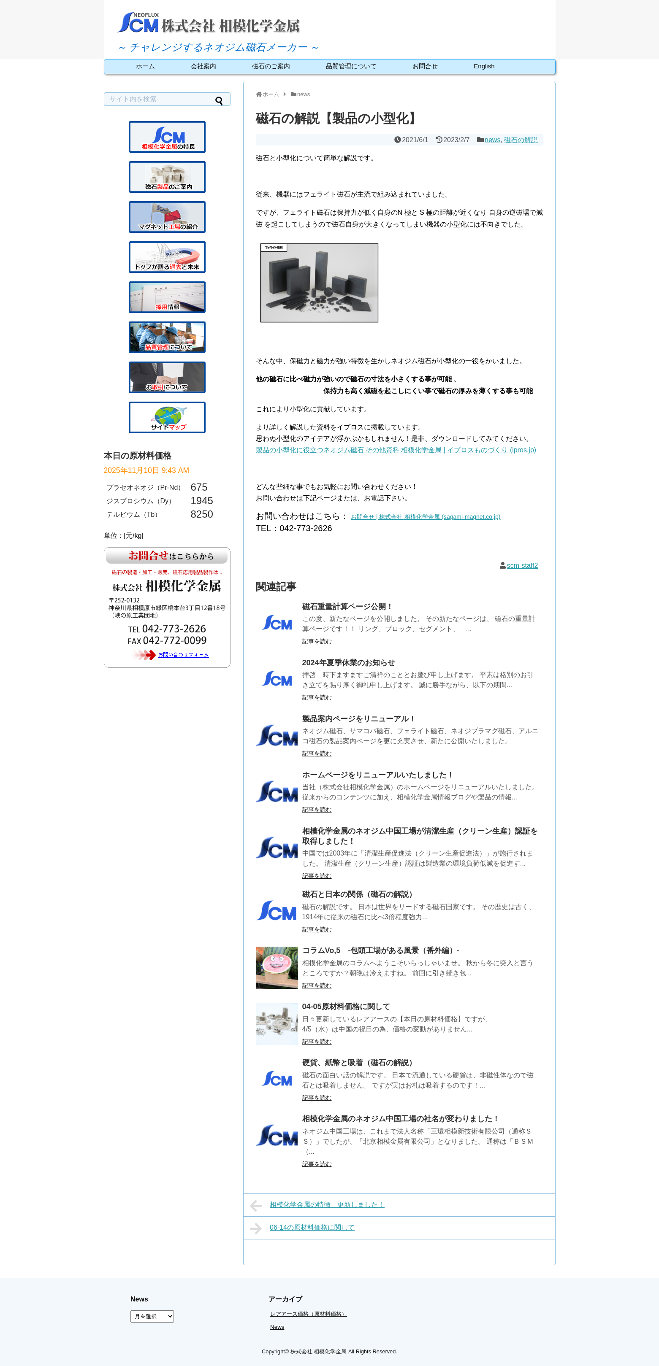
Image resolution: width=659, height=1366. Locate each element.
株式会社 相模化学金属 (318, 1351)
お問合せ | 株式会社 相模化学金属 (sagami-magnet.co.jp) (425, 516)
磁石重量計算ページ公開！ (347, 606)
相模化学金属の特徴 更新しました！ (317, 1205)
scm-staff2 (522, 565)
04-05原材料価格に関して (346, 1006)
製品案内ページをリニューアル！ (359, 719)
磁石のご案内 (271, 66)
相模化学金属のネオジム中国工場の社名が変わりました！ (401, 1119)
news (492, 139)
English (484, 66)
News (277, 1327)
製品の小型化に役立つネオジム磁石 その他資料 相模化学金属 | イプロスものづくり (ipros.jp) (396, 450)
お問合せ (425, 66)
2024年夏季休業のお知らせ (348, 663)
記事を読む (317, 641)
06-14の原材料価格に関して (302, 1228)
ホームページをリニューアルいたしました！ (378, 775)
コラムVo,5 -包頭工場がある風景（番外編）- (381, 950)
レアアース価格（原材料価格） (308, 1314)
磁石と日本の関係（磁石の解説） (359, 894)
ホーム (145, 66)
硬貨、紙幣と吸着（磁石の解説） (359, 1062)
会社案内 (203, 66)
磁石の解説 (521, 139)
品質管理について (351, 66)
